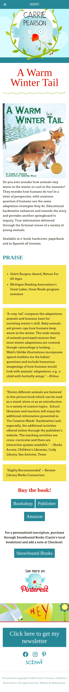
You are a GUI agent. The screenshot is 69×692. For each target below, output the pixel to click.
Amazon (34, 516)
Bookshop (23, 503)
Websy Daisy (58, 683)
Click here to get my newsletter (34, 637)
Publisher (47, 503)
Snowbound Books (34, 553)
